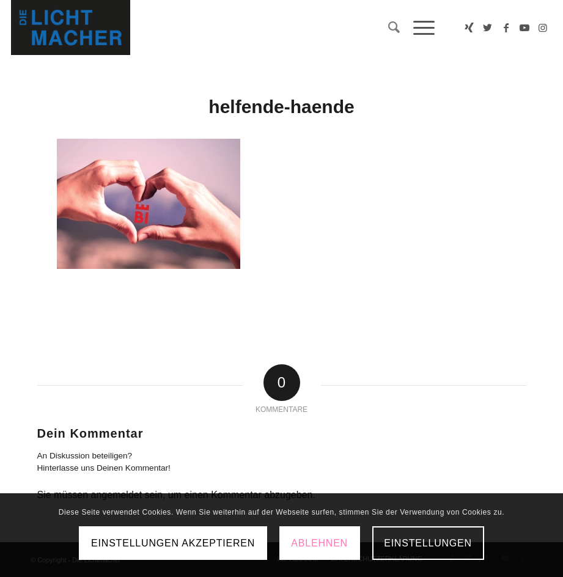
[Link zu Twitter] (488, 27)
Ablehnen (319, 543)
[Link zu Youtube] (524, 27)
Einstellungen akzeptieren (173, 543)
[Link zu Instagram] (543, 27)
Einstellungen (428, 543)
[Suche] (388, 27)
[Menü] (418, 27)
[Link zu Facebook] (506, 27)
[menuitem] (388, 27)
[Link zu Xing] (469, 27)
